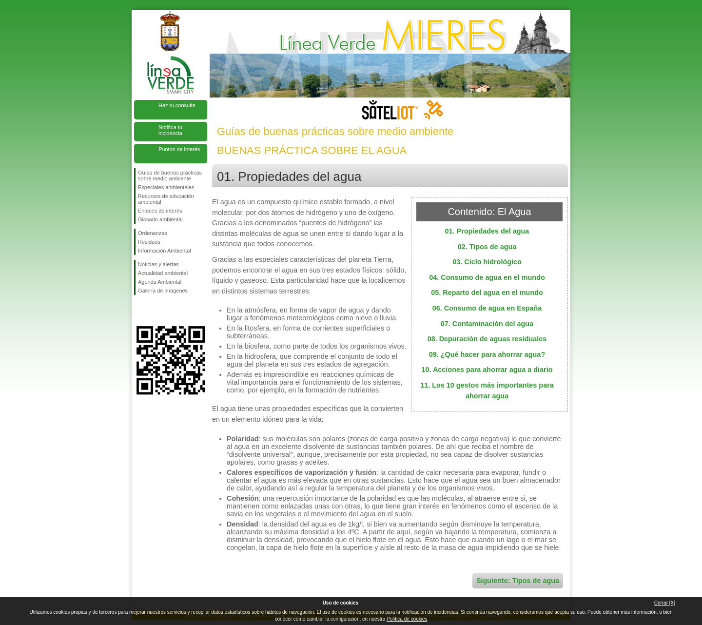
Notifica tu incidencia (170, 130)
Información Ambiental (164, 251)
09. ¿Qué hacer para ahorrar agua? (487, 354)
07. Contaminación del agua (487, 324)
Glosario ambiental (160, 219)
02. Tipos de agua (487, 247)
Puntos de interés (179, 149)
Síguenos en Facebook (140, 310)
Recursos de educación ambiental (166, 199)
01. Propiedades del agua (487, 231)
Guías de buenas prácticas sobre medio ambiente (170, 175)
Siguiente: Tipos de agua (517, 581)
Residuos (149, 242)
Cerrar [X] (664, 602)
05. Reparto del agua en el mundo (487, 292)
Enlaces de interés (160, 211)
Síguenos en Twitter (156, 310)
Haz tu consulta (176, 105)
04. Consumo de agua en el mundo (487, 277)
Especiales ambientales (166, 187)
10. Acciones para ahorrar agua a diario (486, 369)
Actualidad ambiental (163, 273)
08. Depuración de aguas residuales (487, 339)
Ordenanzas (152, 233)
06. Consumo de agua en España (487, 308)
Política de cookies (407, 619)
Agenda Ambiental (159, 282)
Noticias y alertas (158, 264)
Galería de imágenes (163, 290)
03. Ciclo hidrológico (487, 262)
